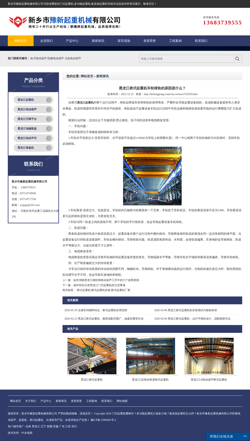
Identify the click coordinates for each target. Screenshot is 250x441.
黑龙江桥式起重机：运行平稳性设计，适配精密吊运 (192, 318)
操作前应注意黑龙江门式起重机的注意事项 (99, 285)
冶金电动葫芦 (73, 58)
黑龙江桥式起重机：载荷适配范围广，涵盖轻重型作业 (104, 318)
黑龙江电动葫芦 (27, 109)
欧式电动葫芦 (39, 58)
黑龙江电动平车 (27, 138)
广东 (62, 426)
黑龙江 (36, 426)
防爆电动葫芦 (56, 58)
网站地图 (122, 401)
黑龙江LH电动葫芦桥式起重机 (209, 379)
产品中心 (45, 401)
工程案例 (91, 401)
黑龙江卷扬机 (26, 147)
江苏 (68, 426)
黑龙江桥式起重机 (92, 379)
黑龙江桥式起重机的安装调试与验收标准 (185, 310)
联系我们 (106, 401)
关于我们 (30, 401)
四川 (74, 426)
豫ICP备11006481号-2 (103, 420)
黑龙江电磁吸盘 (27, 128)
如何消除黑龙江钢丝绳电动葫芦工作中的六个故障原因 (106, 280)
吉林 (28, 426)
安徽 (55, 426)
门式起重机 (66, 3)
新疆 (49, 426)
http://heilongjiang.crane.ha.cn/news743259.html (171, 94)
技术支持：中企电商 (20, 432)
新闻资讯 (102, 76)
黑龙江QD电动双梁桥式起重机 (150, 379)
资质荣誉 (76, 401)
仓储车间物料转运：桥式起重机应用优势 (95, 310)
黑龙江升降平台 (27, 119)
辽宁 (43, 426)
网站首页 (87, 76)
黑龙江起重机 (26, 99)
